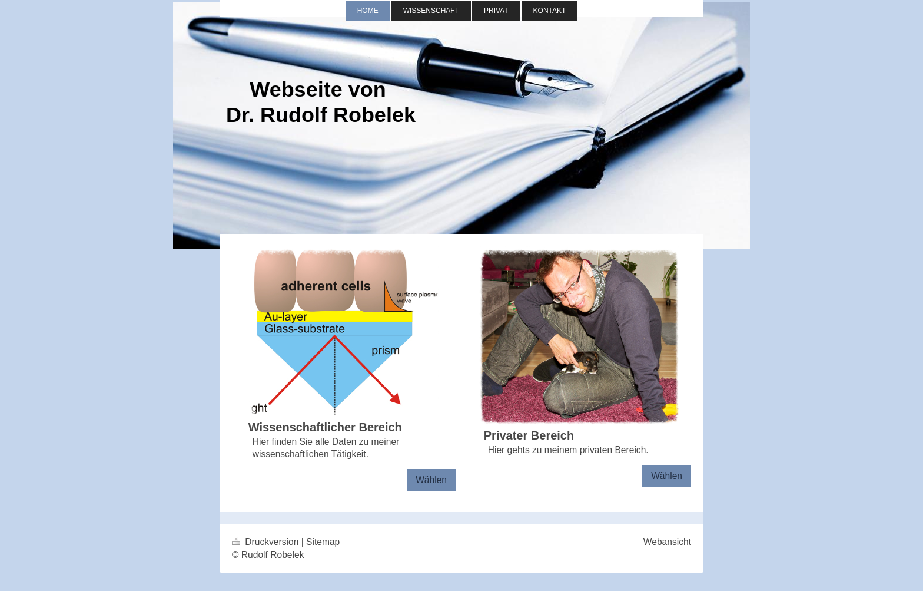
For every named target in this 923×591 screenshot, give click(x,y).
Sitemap (323, 542)
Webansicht (667, 542)
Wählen (431, 480)
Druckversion (266, 542)
